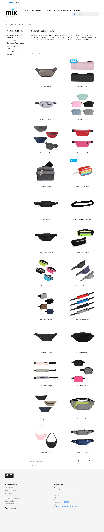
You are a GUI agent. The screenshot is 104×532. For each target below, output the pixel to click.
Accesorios (15, 31)
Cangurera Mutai (82, 419)
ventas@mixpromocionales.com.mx (66, 506)
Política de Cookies (11, 490)
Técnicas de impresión (12, 496)
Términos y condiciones (13, 498)
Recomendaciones (62, 10)
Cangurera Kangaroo (82, 352)
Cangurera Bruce (46, 186)
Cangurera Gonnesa (82, 286)
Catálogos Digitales (11, 501)
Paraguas (10, 54)
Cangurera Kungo (46, 386)
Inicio (26, 10)
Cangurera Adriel (46, 86)
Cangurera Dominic (46, 253)
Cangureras (11, 40)
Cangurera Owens (46, 452)
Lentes (9, 49)
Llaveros (10, 52)
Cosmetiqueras (13, 46)
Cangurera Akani (82, 86)
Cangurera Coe (46, 219)
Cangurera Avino (82, 120)
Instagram (11, 476)
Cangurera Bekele (46, 153)
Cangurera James (46, 319)
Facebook (7, 476)
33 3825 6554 (18, 2)
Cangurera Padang (82, 452)
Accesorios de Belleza (12, 36)
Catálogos (78, 10)
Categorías (36, 10)
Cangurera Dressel (82, 253)
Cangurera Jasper (82, 319)
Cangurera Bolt (82, 153)
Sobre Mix (8, 493)
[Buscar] (85, 14)
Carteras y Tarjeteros (15, 43)
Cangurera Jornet (46, 352)
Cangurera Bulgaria (82, 186)
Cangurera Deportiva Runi (82, 219)
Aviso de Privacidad (11, 488)
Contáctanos (9, 504)
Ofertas (47, 10)
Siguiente (94, 461)
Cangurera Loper (46, 419)
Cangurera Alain (45, 120)
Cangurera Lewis (82, 386)
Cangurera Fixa (46, 286)
